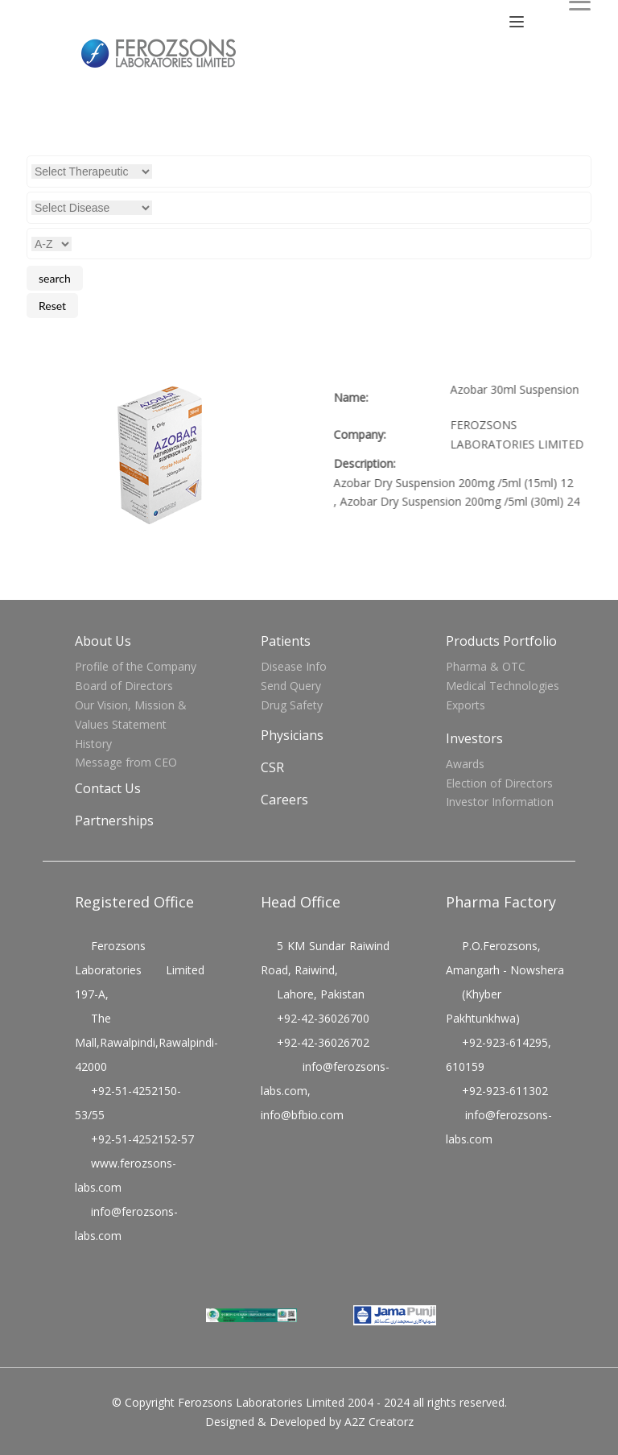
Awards (465, 763)
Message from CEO (126, 762)
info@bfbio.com (302, 1114)
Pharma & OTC (485, 666)
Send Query (291, 685)
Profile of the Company (135, 666)
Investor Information (500, 801)
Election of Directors (499, 783)
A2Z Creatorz (379, 1421)
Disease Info (294, 666)
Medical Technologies (502, 685)
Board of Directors (124, 685)
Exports (465, 705)
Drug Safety (292, 705)
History (93, 743)
